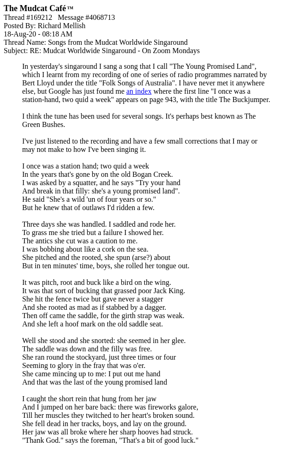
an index (139, 91)
